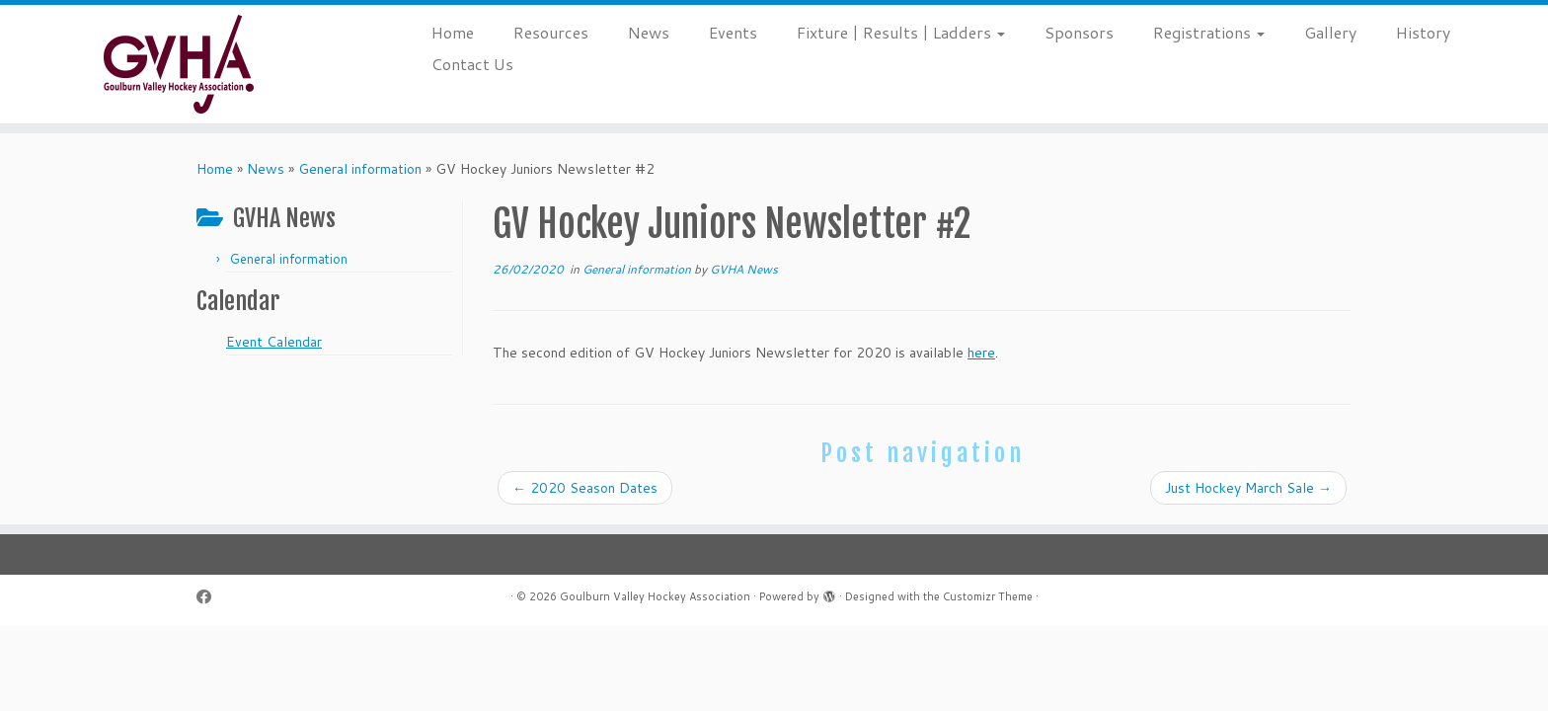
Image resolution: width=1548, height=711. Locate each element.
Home (452, 32)
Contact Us (472, 63)
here (981, 352)
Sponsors (1079, 32)
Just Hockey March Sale (1248, 488)
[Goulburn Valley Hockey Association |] (178, 64)
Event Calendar (274, 342)
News (648, 32)
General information (360, 169)
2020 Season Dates (585, 488)
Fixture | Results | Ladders (901, 32)
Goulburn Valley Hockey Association (655, 596)
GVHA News (744, 269)
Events (733, 32)
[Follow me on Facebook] (210, 597)
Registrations (1209, 32)
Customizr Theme (988, 596)
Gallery (1330, 32)
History (1423, 32)
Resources (550, 32)
